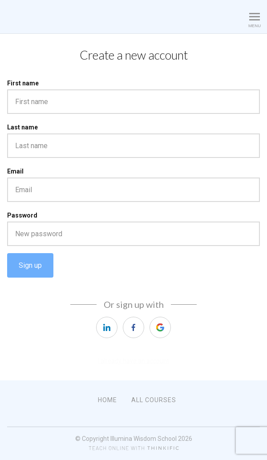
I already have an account (133, 360)
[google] (160, 327)
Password (22, 215)
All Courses (153, 400)
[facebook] (133, 327)
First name (23, 83)
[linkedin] (106, 327)
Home (107, 400)
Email (15, 171)
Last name (22, 127)
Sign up (30, 265)
